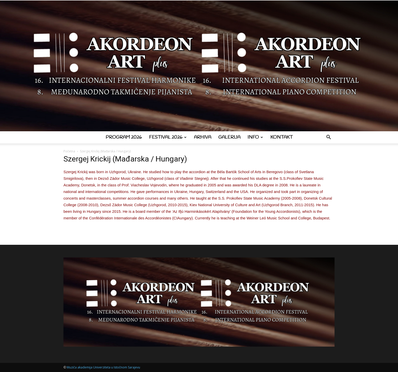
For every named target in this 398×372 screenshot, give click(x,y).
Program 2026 (124, 137)
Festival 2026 (168, 137)
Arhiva (202, 137)
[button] (328, 137)
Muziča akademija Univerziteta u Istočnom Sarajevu (103, 367)
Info (255, 137)
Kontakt (281, 137)
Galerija (229, 137)
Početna (69, 151)
